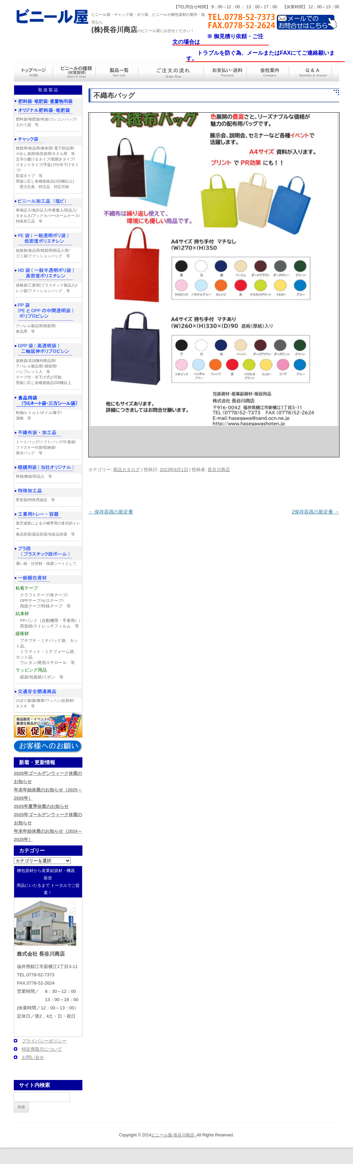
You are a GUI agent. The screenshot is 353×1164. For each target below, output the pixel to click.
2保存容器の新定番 (315, 512)
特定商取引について (42, 1049)
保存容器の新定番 (110, 512)
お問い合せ (33, 1057)
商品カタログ (126, 469)
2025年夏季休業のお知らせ (41, 806)
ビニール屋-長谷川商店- (173, 1135)
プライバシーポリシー (44, 1040)
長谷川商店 (219, 469)
